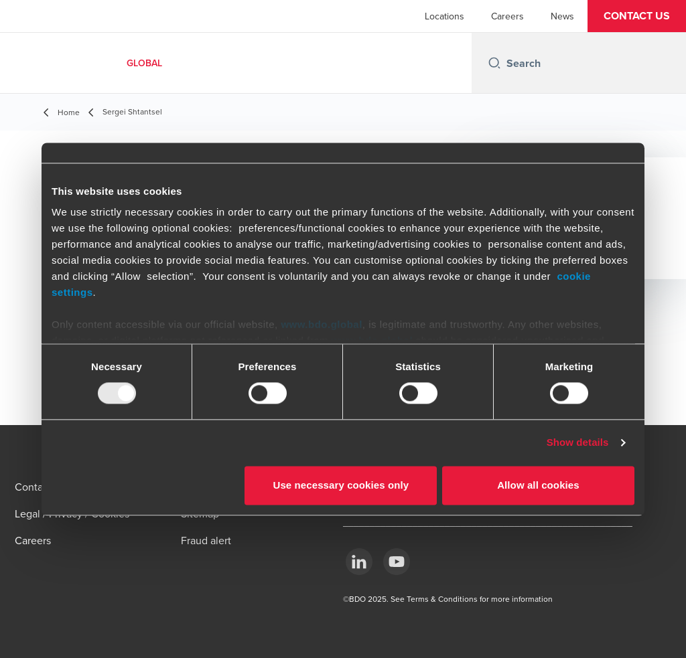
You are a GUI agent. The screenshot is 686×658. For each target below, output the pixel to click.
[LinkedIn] (359, 562)
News (562, 16)
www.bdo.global (321, 324)
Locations (444, 16)
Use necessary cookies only (341, 485)
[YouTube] (397, 562)
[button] (637, 16)
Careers (507, 16)
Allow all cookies (538, 485)
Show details (578, 442)
